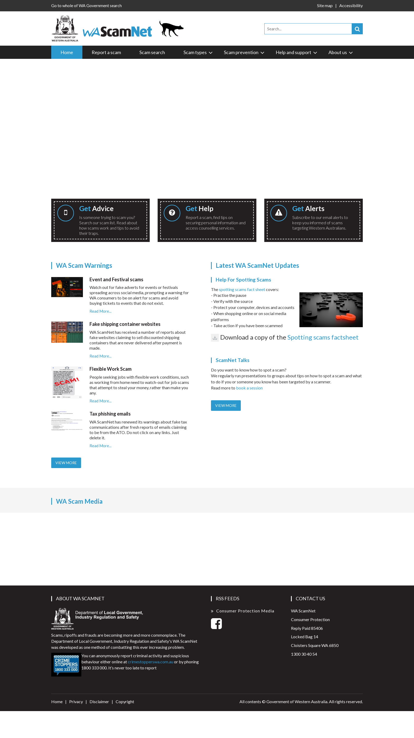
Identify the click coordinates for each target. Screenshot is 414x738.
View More (66, 462)
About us (341, 52)
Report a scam (106, 52)
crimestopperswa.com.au (150, 661)
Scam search (152, 52)
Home (66, 52)
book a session (249, 387)
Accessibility (351, 5)
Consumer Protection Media (245, 610)
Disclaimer (99, 701)
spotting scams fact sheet (242, 289)
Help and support (297, 52)
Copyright (125, 701)
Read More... (100, 311)
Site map (325, 5)
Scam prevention (244, 52)
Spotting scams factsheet (323, 337)
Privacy (76, 701)
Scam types (198, 52)
